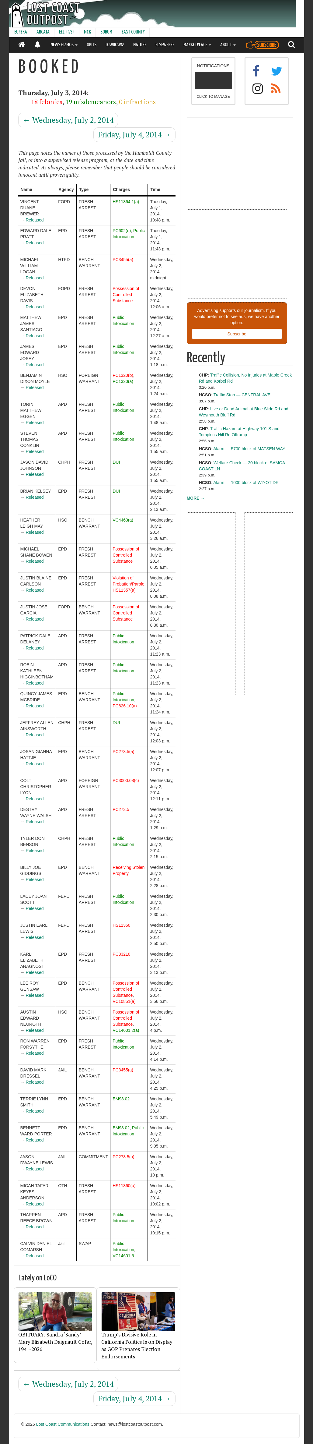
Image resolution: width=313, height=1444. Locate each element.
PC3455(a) (123, 259)
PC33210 (121, 954)
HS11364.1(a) (126, 201)
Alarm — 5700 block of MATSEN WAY (249, 448)
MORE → (196, 498)
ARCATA (43, 32)
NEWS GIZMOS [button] (64, 45)
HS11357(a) (124, 590)
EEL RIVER (67, 32)
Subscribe (237, 333)
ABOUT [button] (228, 45)
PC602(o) (122, 230)
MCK (87, 32)
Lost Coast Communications (62, 1424)
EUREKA (20, 32)
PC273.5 (121, 809)
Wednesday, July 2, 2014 (68, 120)
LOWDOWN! (115, 45)
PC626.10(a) (125, 705)
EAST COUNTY (133, 32)
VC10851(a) (124, 1001)
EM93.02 (121, 1098)
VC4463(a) (123, 520)
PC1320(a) (123, 381)
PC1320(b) (123, 375)
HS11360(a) (124, 1185)
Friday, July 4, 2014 (134, 134)
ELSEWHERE (164, 45)
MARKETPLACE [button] (197, 45)
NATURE (139, 45)
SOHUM (106, 32)
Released (34, 220)
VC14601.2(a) (126, 1030)
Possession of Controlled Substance (126, 294)
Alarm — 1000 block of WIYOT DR (246, 482)
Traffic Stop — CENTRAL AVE (242, 394)
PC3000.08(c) (126, 780)
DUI (116, 462)
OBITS (91, 45)
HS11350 (121, 925)
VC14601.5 (123, 1255)
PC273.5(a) (123, 751)
